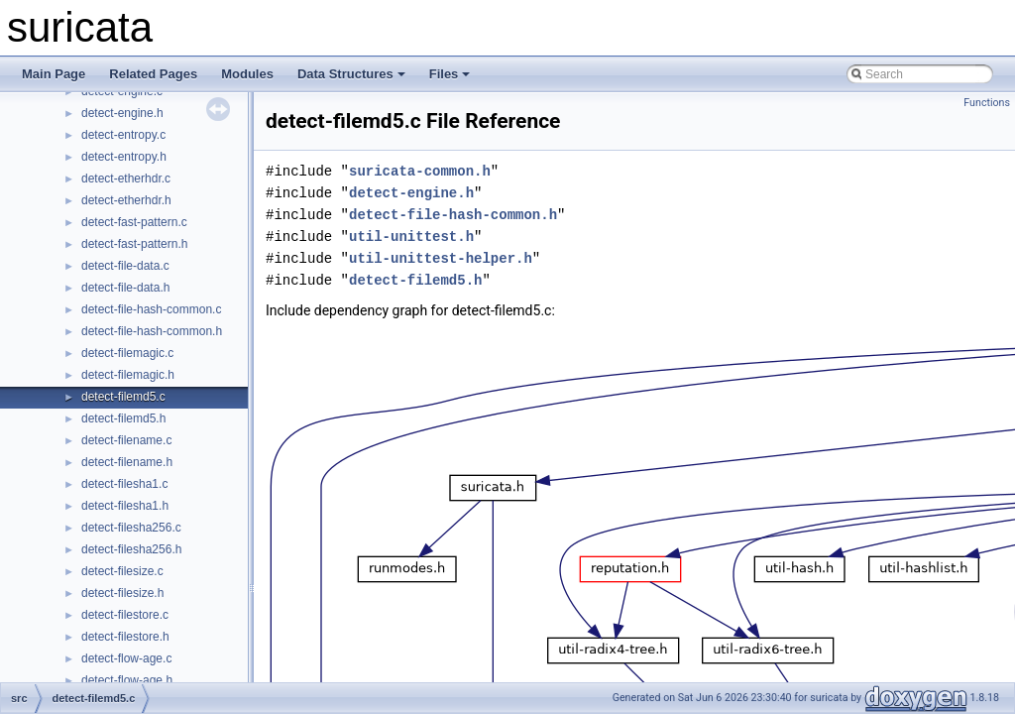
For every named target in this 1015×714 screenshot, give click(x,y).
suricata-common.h (420, 171)
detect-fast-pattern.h (134, 244)
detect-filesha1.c (124, 484)
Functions (986, 102)
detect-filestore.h (125, 637)
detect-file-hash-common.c (151, 309)
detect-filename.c (126, 440)
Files (450, 73)
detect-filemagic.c (127, 353)
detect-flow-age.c (126, 658)
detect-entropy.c (123, 135)
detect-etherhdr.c (125, 178)
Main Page (53, 73)
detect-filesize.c (122, 571)
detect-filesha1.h (125, 506)
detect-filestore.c (125, 615)
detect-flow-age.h (126, 680)
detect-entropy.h (124, 157)
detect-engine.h (122, 113)
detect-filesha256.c (131, 528)
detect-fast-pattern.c (134, 222)
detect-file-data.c (125, 266)
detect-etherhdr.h (126, 200)
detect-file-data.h (125, 288)
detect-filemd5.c (123, 397)
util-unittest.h (411, 236)
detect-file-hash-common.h (151, 331)
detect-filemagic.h (127, 375)
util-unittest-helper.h (440, 258)
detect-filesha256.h (131, 549)
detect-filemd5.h (123, 418)
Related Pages (153, 73)
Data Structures (351, 73)
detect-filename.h (126, 462)
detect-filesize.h (122, 593)
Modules (247, 73)
